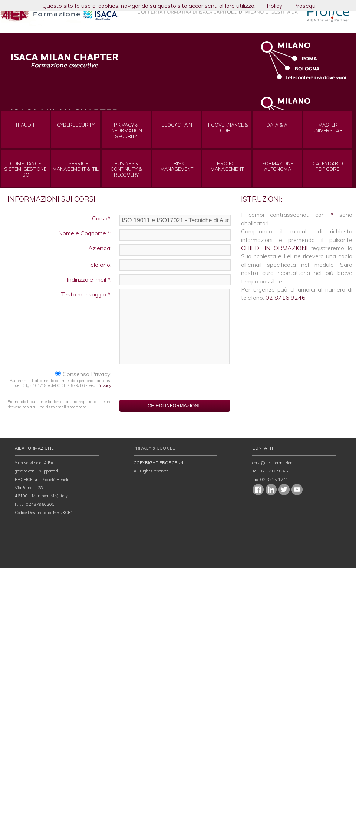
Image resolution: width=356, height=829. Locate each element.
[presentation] (175, 381)
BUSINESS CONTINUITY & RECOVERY (126, 169)
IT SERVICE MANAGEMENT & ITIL (76, 166)
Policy (274, 5)
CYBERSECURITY (76, 125)
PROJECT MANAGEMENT (227, 166)
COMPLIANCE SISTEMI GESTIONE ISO (25, 169)
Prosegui (305, 5)
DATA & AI (277, 125)
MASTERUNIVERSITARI (328, 127)
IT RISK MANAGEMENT (176, 166)
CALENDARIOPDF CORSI (328, 166)
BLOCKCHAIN (176, 125)
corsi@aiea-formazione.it (275, 462)
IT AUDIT (25, 125)
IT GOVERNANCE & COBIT (227, 127)
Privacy (104, 385)
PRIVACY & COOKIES (154, 448)
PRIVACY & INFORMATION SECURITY (126, 130)
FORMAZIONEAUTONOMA (277, 166)
